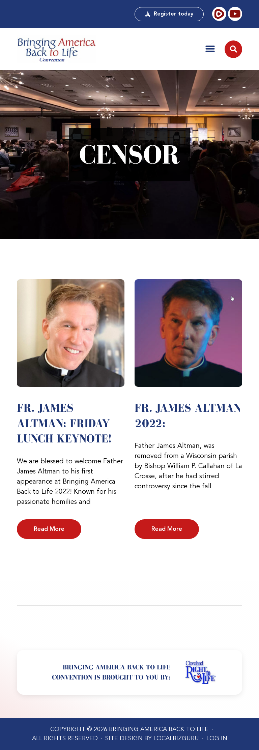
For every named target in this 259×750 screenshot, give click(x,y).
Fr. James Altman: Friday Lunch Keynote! (64, 423)
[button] (210, 49)
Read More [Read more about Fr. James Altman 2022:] (166, 529)
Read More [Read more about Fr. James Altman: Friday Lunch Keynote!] (49, 529)
